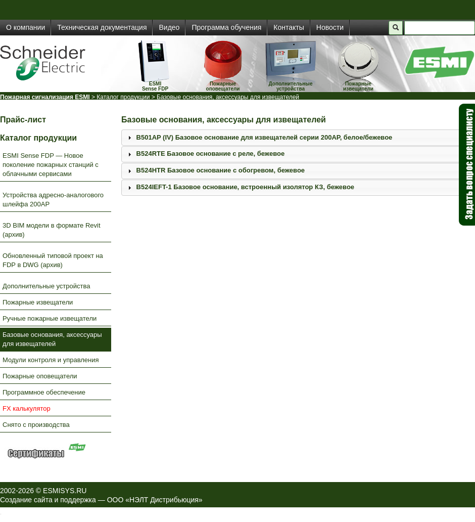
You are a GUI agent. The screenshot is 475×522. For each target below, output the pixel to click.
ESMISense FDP (155, 86)
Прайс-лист (23, 119)
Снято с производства (36, 424)
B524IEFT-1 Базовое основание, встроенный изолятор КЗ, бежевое (245, 187)
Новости (330, 27)
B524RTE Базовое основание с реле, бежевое (210, 153)
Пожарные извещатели (358, 86)
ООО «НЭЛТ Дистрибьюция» (155, 500)
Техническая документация (102, 27)
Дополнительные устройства (291, 86)
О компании (25, 27)
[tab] (298, 137)
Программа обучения (226, 27)
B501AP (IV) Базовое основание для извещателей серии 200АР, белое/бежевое (264, 137)
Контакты (288, 27)
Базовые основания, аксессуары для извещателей (52, 339)
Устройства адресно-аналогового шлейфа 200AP (53, 199)
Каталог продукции (123, 97)
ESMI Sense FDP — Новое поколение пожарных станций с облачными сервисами (51, 165)
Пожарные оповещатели (223, 86)
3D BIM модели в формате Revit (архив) (52, 230)
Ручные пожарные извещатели (50, 318)
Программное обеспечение (44, 392)
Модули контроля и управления (51, 360)
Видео (169, 27)
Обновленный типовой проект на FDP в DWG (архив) (53, 260)
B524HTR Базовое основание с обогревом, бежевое (220, 170)
